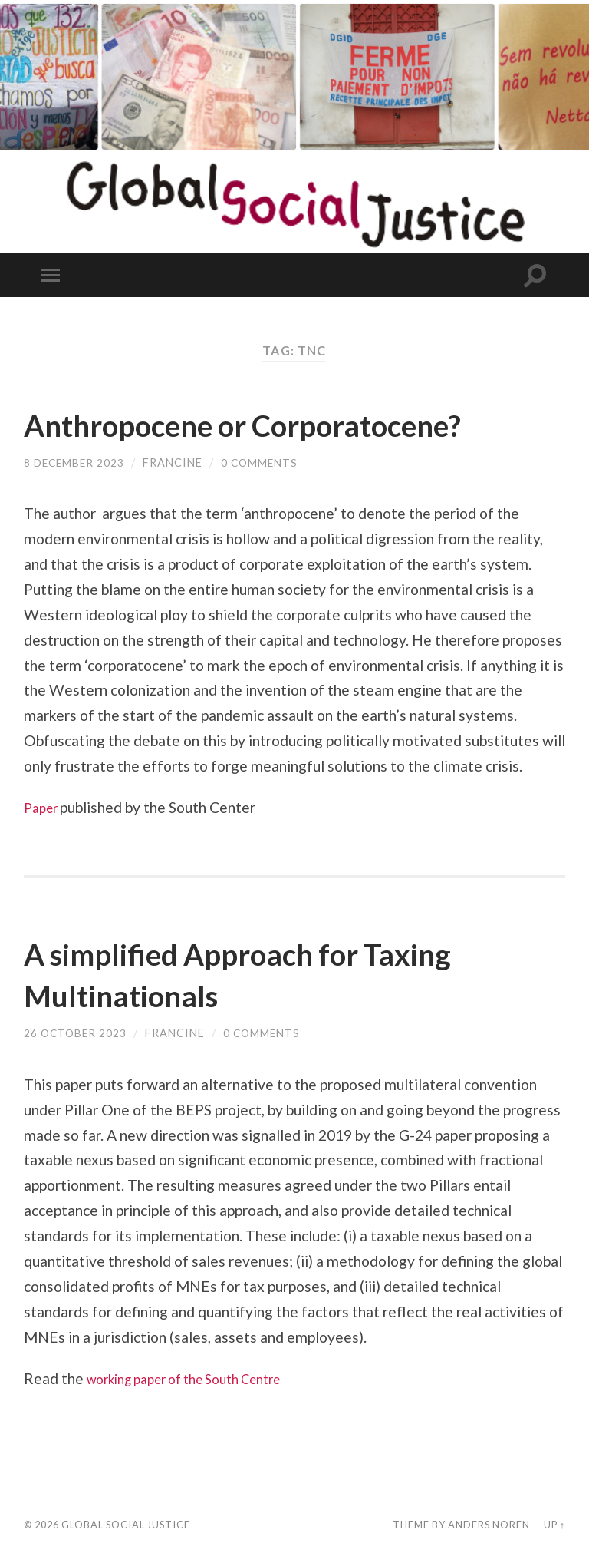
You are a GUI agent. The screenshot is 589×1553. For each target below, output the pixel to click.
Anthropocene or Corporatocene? (282, 423)
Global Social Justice (125, 1524)
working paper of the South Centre (199, 1378)
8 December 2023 (76, 462)
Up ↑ (554, 1524)
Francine (176, 462)
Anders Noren (489, 1524)
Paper (44, 807)
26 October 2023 (77, 1032)
